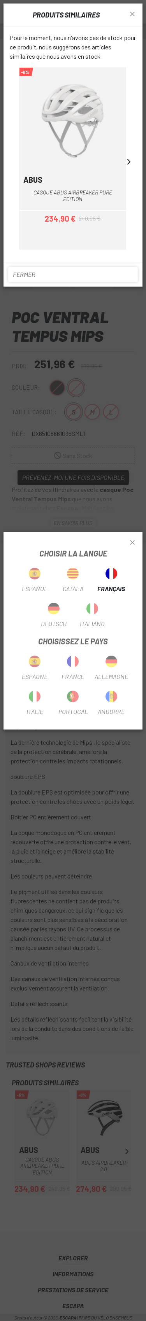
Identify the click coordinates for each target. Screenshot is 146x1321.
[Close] (132, 543)
